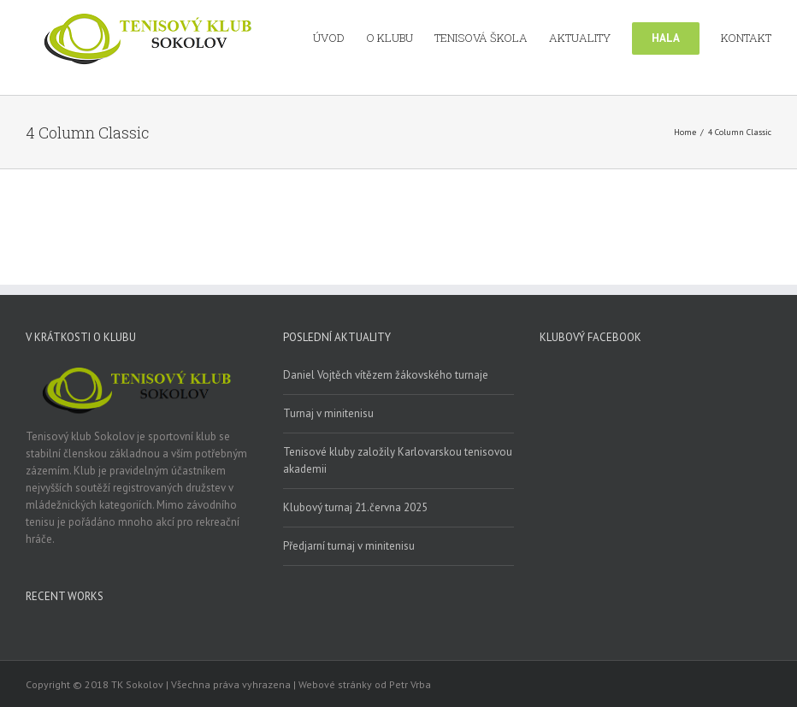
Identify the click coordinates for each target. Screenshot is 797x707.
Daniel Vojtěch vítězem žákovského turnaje (385, 375)
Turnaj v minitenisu (328, 413)
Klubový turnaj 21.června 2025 (355, 507)
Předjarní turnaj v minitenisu (349, 546)
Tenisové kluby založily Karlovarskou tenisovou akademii (397, 460)
